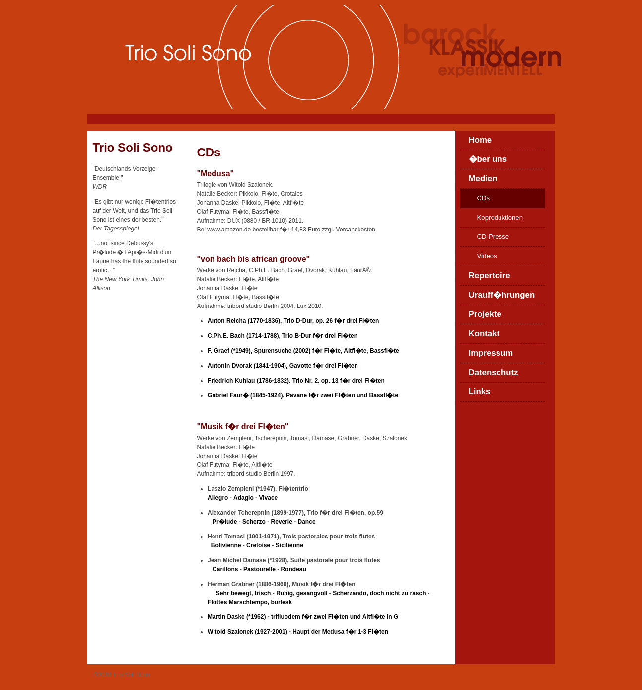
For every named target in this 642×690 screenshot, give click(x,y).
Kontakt (484, 333)
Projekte (485, 314)
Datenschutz (493, 372)
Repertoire (489, 275)
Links (480, 391)
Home (480, 140)
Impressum (491, 353)
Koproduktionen (500, 217)
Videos (487, 256)
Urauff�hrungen (502, 295)
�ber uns (488, 159)
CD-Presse (493, 236)
